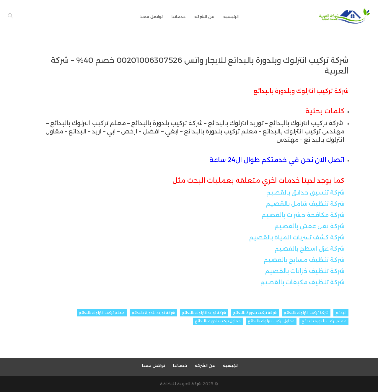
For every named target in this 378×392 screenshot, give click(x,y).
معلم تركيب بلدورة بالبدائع (324, 321)
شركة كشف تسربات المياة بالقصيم (296, 237)
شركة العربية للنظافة (180, 383)
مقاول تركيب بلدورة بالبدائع (218, 321)
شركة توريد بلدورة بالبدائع (153, 313)
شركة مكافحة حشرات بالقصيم (303, 214)
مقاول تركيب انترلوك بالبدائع (271, 321)
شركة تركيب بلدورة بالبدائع (255, 313)
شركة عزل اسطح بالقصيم (309, 248)
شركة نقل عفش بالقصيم (309, 226)
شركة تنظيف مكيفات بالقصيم (302, 282)
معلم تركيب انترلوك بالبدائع (102, 313)
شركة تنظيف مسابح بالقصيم (304, 259)
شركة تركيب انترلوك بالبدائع (306, 313)
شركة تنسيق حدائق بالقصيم (305, 192)
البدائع (340, 313)
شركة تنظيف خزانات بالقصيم (304, 271)
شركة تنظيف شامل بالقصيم (305, 203)
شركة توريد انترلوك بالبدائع (204, 313)
